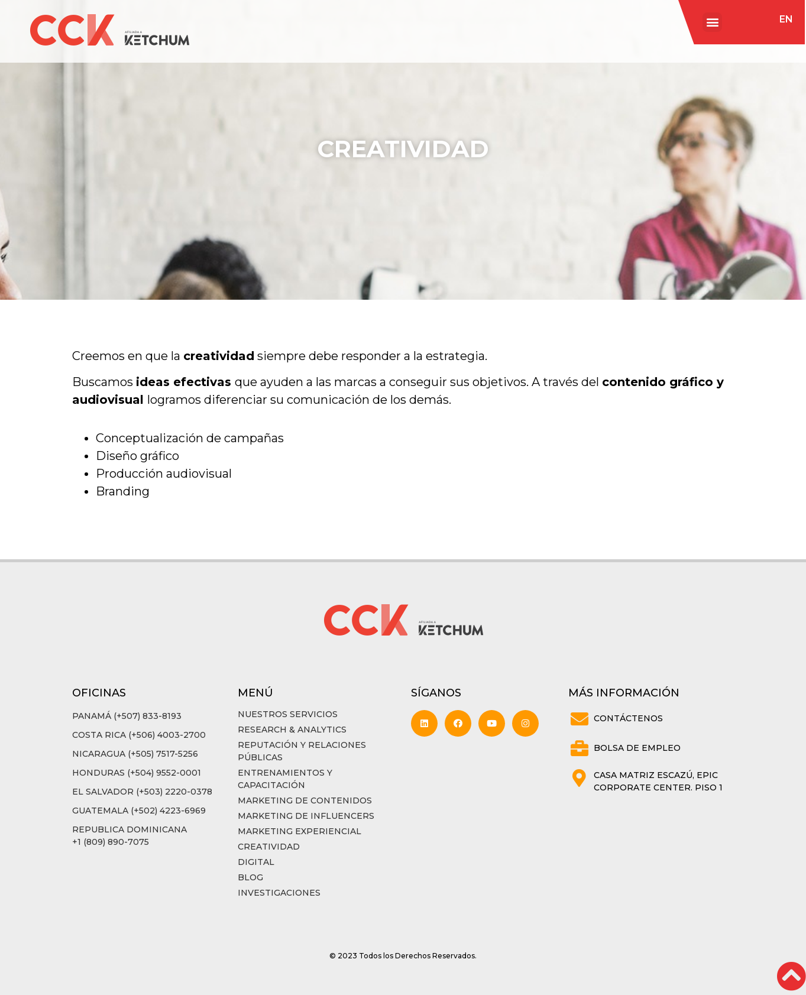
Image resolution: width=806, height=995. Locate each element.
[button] (712, 22)
